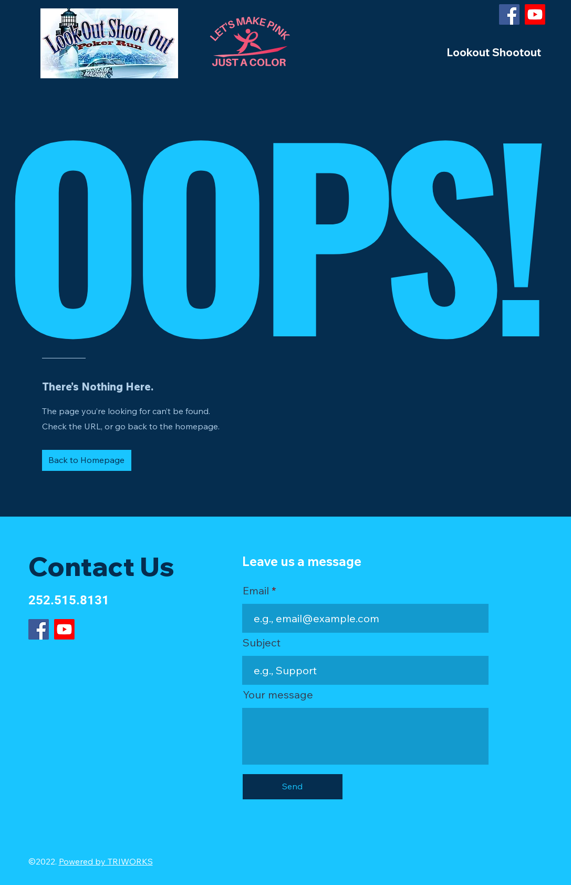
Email (256, 590)
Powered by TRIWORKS (106, 861)
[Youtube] (535, 14)
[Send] (292, 787)
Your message (278, 695)
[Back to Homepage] (86, 460)
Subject (262, 642)
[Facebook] (509, 14)
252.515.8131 (68, 600)
